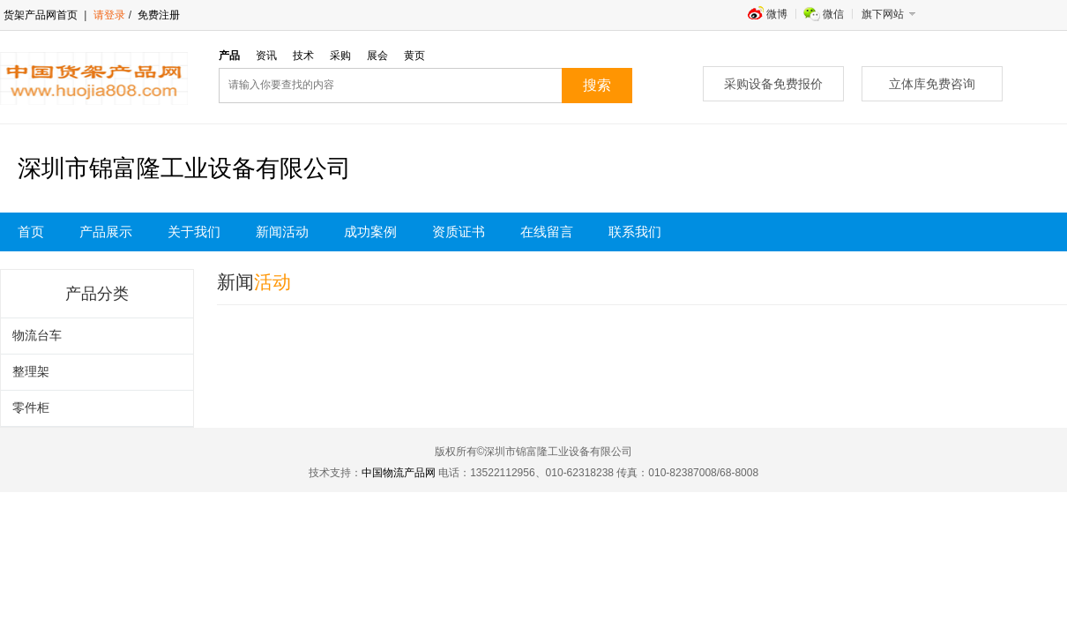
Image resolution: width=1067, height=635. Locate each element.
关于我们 (194, 232)
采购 (340, 55)
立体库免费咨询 (932, 84)
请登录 (109, 15)
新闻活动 (282, 232)
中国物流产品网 (399, 473)
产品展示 (105, 232)
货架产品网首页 (41, 15)
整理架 (30, 371)
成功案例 (370, 232)
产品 (229, 55)
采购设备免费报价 (773, 84)
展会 (377, 55)
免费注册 (157, 15)
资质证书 (458, 232)
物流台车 (37, 335)
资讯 (266, 55)
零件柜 (30, 408)
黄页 (414, 55)
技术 (303, 55)
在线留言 (546, 232)
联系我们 (634, 232)
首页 (31, 232)
